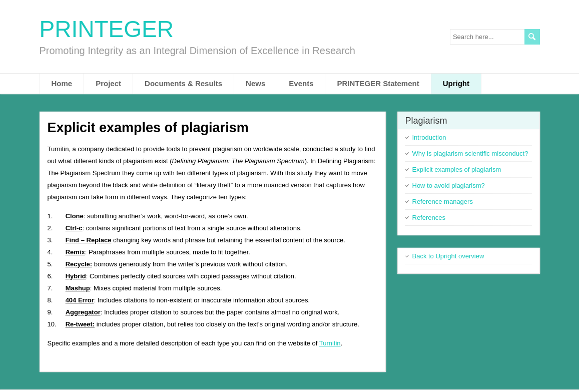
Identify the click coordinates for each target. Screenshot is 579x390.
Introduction (429, 137)
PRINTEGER (107, 29)
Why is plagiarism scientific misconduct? (470, 153)
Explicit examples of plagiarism (456, 169)
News (255, 83)
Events (301, 83)
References (428, 217)
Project (108, 83)
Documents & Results (183, 83)
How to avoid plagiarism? (448, 185)
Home (62, 83)
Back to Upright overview (448, 256)
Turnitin (330, 343)
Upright (456, 83)
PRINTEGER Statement (378, 83)
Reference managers (442, 201)
